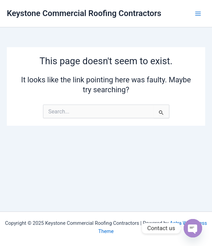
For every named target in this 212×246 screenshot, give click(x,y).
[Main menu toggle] (198, 13)
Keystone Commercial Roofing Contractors (84, 13)
